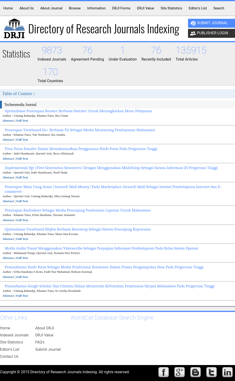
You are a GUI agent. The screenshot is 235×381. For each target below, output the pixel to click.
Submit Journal (209, 23)
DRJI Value (44, 335)
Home (5, 328)
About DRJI (44, 328)
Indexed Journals (14, 335)
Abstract (8, 120)
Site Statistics (11, 342)
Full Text (22, 120)
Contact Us (9, 356)
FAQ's (39, 342)
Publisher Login (209, 33)
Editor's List (9, 349)
